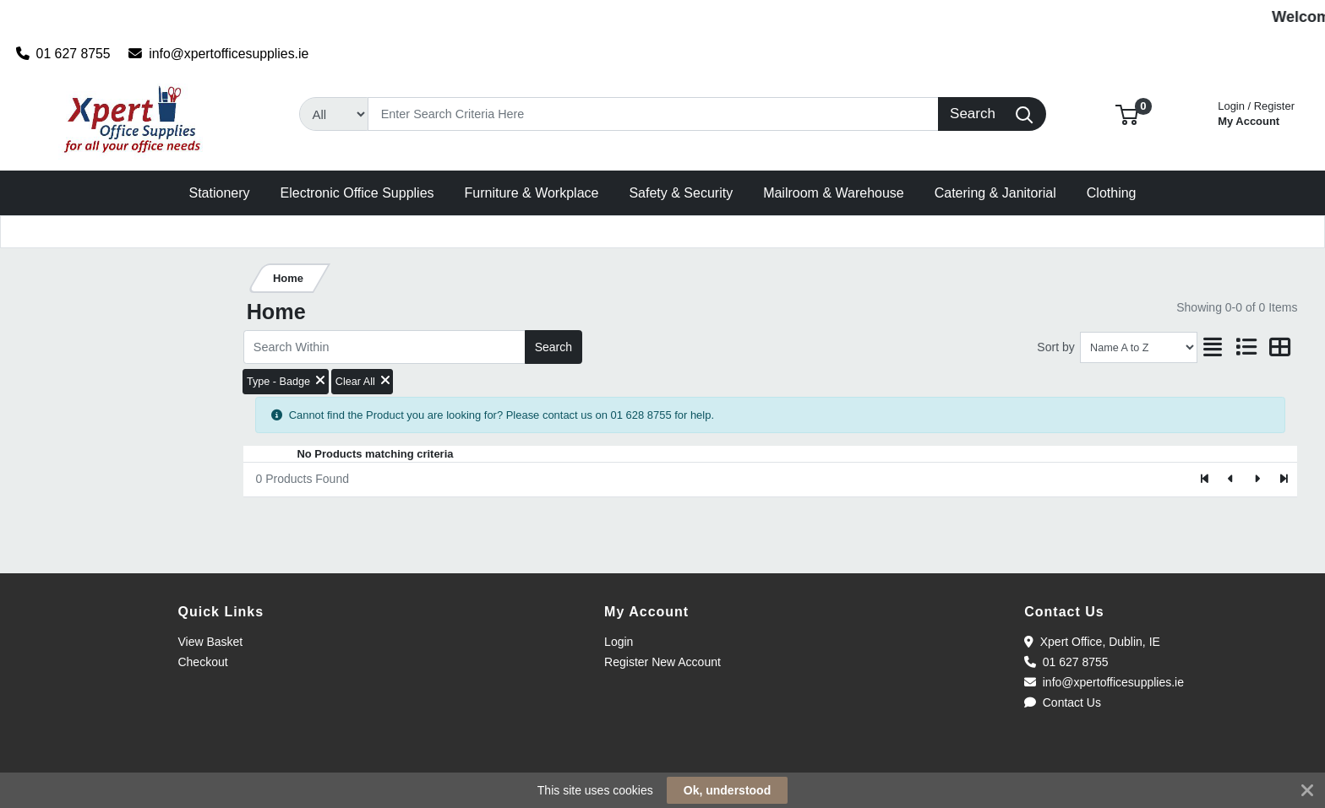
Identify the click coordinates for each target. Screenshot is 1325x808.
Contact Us (1062, 702)
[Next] (1257, 479)
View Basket (210, 641)
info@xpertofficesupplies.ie (218, 53)
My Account (1256, 111)
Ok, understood (727, 790)
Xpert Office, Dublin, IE (1092, 641)
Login (618, 641)
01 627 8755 (63, 53)
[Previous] (1232, 479)
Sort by (1055, 347)
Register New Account (662, 662)
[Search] (653, 114)
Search (553, 347)
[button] (1126, 113)
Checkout (202, 662)
